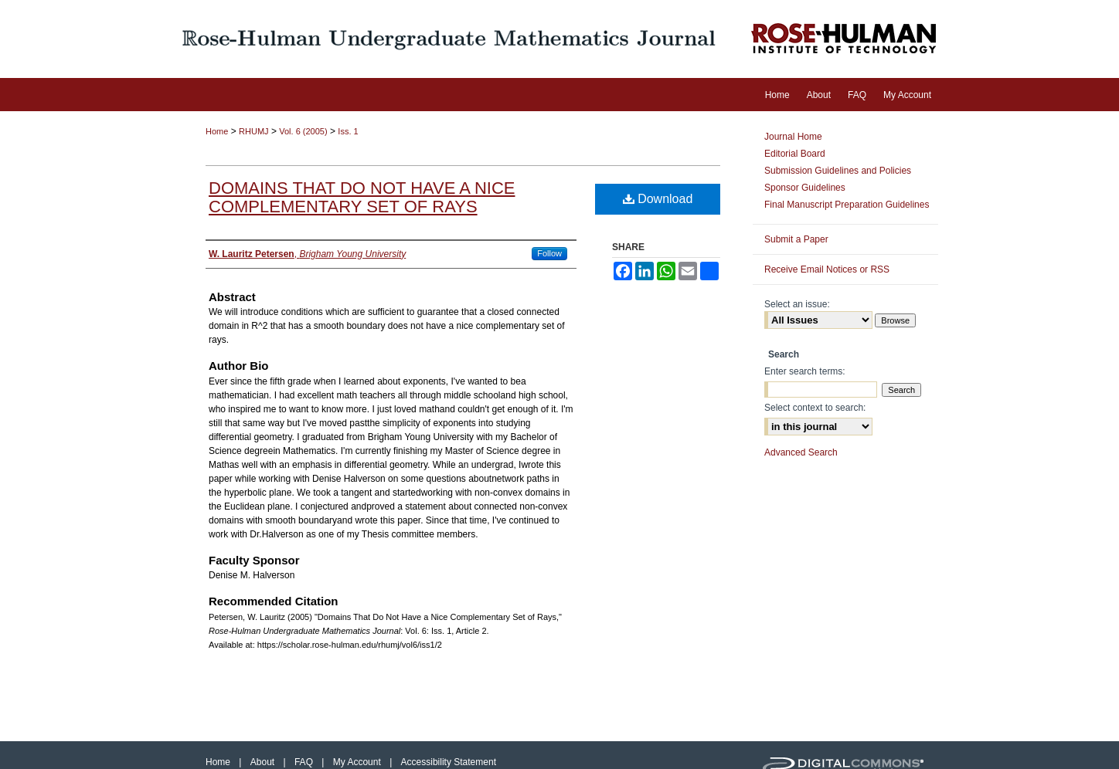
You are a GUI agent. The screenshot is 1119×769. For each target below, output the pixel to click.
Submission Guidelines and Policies (837, 170)
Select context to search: (815, 407)
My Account (358, 762)
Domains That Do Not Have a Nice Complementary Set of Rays (362, 197)
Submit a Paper (796, 239)
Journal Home (793, 136)
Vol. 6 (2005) (303, 131)
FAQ (304, 762)
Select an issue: (797, 304)
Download (658, 198)
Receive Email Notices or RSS (826, 269)
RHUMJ (254, 131)
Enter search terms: (804, 371)
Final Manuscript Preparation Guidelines (846, 204)
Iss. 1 (348, 131)
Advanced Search (801, 452)
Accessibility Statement (448, 762)
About (263, 762)
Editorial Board (794, 153)
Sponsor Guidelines (804, 187)
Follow (549, 253)
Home (217, 131)
